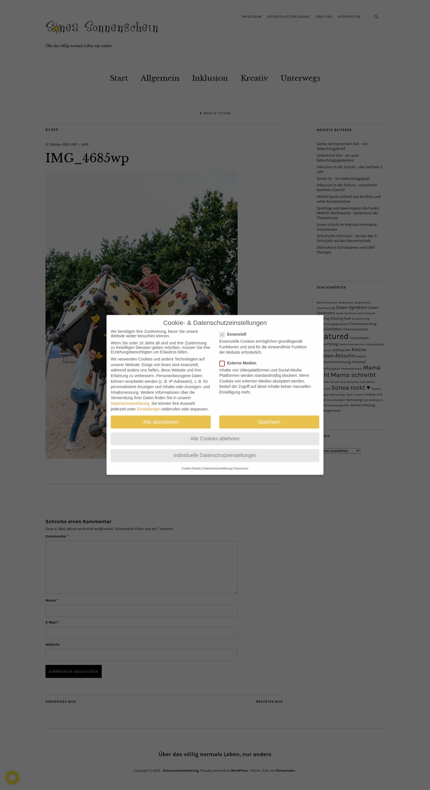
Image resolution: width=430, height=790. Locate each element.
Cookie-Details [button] (191, 463)
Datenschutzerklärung (130, 398)
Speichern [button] (269, 416)
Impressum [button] (241, 463)
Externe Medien (240, 357)
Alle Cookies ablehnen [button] (215, 433)
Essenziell (235, 329)
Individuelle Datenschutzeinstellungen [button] (215, 450)
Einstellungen (149, 403)
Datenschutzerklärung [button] (217, 463)
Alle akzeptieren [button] (161, 416)
